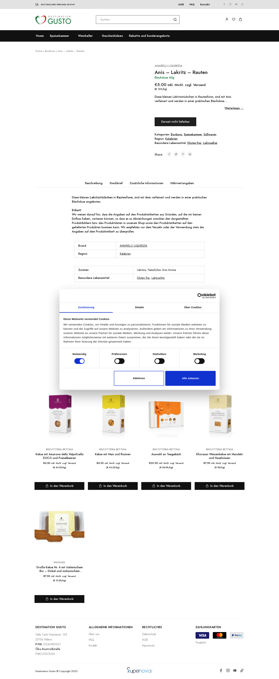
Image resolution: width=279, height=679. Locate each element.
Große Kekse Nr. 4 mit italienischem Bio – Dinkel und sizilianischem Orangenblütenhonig (59, 569)
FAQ (191, 4)
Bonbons (50, 51)
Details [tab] (139, 307)
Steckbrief (116, 183)
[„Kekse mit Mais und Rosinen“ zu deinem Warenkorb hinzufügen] (113, 486)
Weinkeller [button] (85, 36)
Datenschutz (149, 634)
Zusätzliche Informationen (146, 183)
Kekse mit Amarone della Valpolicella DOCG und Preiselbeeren (59, 456)
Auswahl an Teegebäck (166, 454)
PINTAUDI (59, 562)
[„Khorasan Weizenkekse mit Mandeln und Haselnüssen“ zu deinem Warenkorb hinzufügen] (219, 486)
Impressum (148, 645)
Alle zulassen (190, 378)
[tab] (93, 183)
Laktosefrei (210, 143)
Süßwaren (210, 134)
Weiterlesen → (234, 108)
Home (40, 36)
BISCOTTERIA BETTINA (59, 449)
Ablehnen (139, 378)
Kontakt (205, 4)
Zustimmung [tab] (86, 307)
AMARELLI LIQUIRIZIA (168, 66)
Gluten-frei (194, 143)
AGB (181, 4)
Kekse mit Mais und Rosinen (113, 454)
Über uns (94, 634)
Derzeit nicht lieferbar (175, 122)
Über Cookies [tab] (193, 307)
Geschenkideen (112, 36)
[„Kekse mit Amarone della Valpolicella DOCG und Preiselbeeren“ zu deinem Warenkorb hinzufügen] (59, 486)
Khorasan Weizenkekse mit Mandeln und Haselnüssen (219, 456)
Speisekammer (193, 134)
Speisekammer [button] (59, 36)
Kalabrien (171, 139)
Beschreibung (93, 183)
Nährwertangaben (182, 183)
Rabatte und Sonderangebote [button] (149, 36)
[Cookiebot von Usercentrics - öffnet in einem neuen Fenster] (200, 295)
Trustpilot (201, 642)
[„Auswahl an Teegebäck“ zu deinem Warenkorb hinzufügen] (166, 486)
